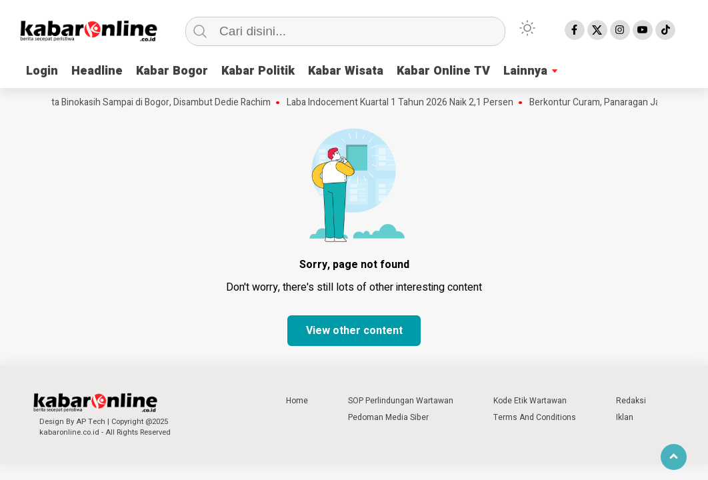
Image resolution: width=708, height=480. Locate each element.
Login (42, 71)
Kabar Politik (258, 71)
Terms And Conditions (534, 417)
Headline (97, 71)
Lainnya (525, 71)
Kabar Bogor (172, 71)
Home (297, 401)
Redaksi (631, 401)
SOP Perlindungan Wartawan (400, 401)
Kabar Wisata (345, 71)
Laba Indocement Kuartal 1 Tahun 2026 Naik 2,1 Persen (406, 102)
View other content (354, 331)
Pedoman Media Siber (388, 417)
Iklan (624, 417)
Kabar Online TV (443, 71)
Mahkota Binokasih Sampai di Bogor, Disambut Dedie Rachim (153, 102)
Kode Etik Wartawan (530, 401)
